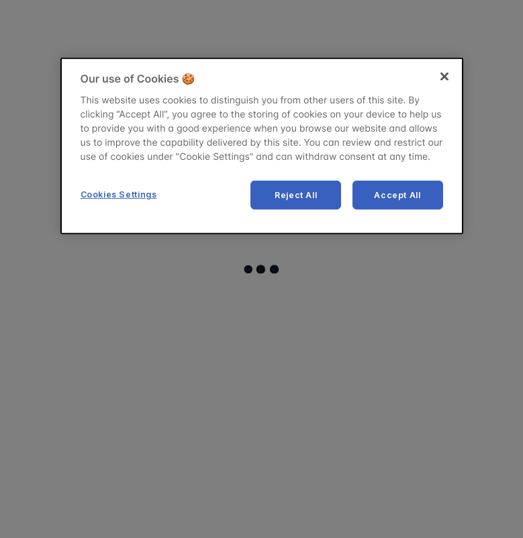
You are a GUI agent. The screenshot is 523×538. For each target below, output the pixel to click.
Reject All (296, 194)
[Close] (444, 76)
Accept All (397, 194)
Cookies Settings (119, 194)
